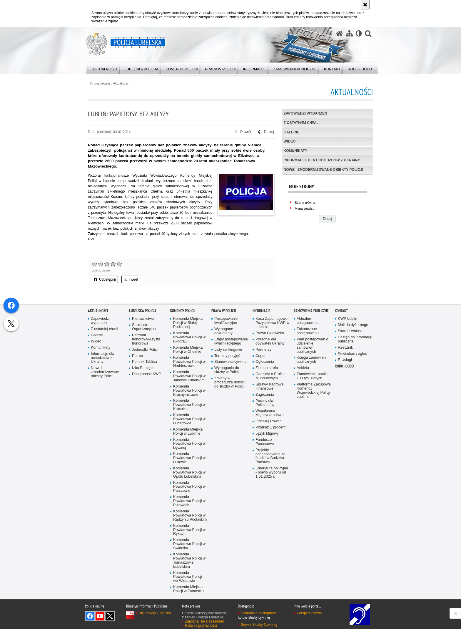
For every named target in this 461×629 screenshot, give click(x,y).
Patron (137, 406)
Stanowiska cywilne (230, 411)
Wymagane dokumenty (223, 381)
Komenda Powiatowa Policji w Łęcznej (189, 494)
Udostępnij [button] (105, 279)
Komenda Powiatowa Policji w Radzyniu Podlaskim (190, 565)
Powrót (243, 132)
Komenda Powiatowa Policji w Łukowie (189, 508)
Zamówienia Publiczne (311, 360)
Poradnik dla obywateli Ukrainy (270, 391)
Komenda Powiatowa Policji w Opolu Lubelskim (189, 522)
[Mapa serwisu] (349, 33)
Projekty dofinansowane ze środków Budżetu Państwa (270, 506)
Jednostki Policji (145, 399)
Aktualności (121, 83)
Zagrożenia (264, 444)
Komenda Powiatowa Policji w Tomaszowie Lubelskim (189, 610)
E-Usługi (345, 410)
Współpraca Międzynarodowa (269, 463)
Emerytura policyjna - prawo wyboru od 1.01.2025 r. (271, 522)
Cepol (260, 406)
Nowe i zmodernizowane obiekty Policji (323, 170)
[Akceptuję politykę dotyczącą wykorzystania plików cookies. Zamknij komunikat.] (365, 4)
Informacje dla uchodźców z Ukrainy (322, 160)
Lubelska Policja (142, 360)
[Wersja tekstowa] (359, 33)
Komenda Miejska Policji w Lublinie (188, 481)
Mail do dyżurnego (353, 375)
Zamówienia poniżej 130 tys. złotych (313, 426)
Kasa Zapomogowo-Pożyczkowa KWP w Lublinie (272, 373)
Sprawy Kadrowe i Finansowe (270, 436)
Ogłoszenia (264, 411)
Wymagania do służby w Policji (226, 420)
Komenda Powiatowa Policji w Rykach (189, 580)
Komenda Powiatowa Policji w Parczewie (189, 537)
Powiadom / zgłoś (352, 403)
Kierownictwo (143, 368)
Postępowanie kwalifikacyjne (226, 371)
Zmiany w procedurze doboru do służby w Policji (229, 432)
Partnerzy (263, 399)
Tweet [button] (130, 279)
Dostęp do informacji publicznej (355, 389)
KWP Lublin (347, 368)
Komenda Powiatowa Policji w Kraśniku (189, 454)
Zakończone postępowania (308, 381)
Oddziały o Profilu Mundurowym (270, 426)
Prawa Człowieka (269, 383)
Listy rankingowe (228, 399)
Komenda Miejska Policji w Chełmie (188, 399)
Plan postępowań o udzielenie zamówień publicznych (312, 395)
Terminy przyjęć (227, 406)
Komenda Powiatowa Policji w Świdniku (189, 594)
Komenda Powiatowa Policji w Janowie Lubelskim (189, 426)
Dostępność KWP (146, 424)
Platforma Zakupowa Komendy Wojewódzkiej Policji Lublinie (314, 440)
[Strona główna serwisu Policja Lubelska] (339, 33)
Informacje (261, 360)
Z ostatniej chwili (302, 123)
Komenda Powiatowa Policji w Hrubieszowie (189, 411)
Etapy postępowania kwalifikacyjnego (231, 391)
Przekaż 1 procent (270, 477)
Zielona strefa (266, 418)
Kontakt (341, 360)
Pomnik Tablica (144, 411)
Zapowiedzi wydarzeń (305, 113)
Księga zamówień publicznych (311, 409)
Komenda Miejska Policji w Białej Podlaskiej (188, 373)
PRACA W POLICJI (223, 360)
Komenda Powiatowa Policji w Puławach (189, 551)
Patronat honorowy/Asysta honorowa (146, 389)
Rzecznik (345, 397)
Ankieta (303, 418)
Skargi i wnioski (350, 381)
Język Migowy (267, 483)
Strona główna (99, 83)
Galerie (291, 132)
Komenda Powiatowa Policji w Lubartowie (189, 469)
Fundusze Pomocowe (264, 492)
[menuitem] (105, 68)
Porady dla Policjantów (264, 453)
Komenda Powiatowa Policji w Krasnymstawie (189, 440)
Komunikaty (295, 151)
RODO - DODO (344, 415)
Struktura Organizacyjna (144, 377)
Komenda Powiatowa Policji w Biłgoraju (189, 387)
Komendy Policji (182, 360)
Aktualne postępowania (308, 371)
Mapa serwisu (305, 208)
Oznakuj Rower (268, 471)
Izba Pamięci (142, 418)
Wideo (290, 141)
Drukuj (266, 132)
